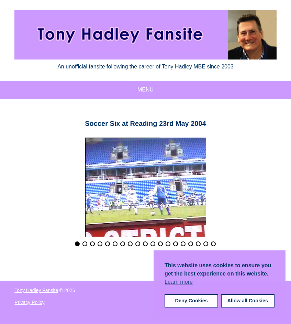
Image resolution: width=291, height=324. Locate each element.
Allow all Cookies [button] (247, 300)
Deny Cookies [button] (191, 300)
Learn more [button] (179, 282)
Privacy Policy (29, 302)
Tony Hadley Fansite (36, 290)
